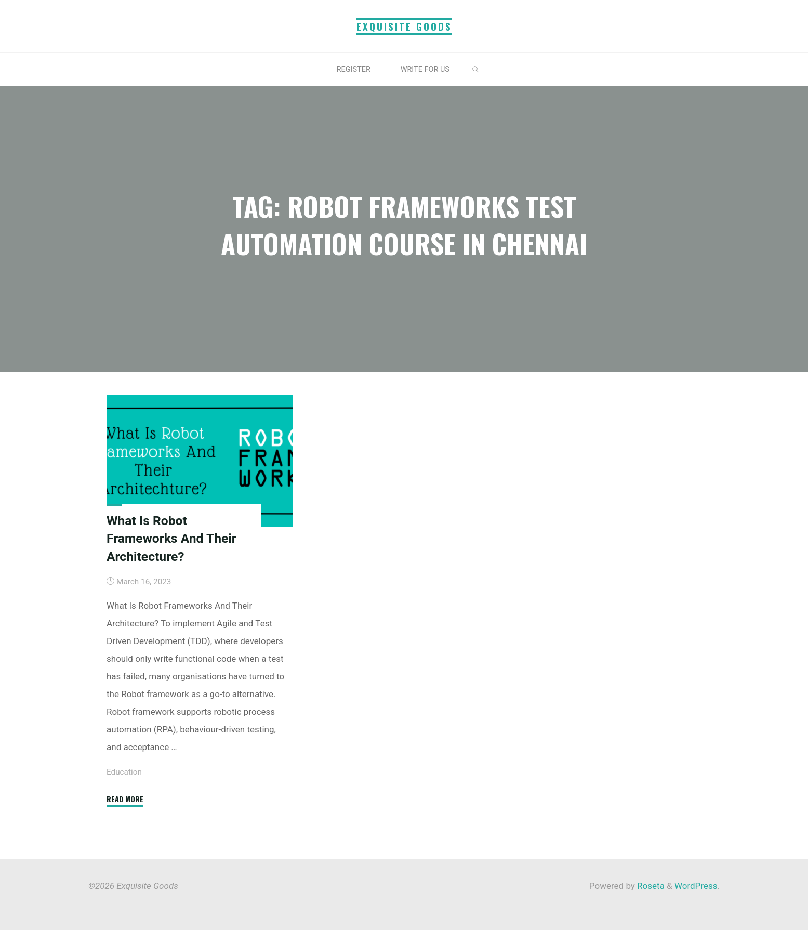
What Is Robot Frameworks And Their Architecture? (171, 538)
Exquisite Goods (404, 26)
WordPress (696, 886)
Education (124, 771)
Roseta (650, 886)
